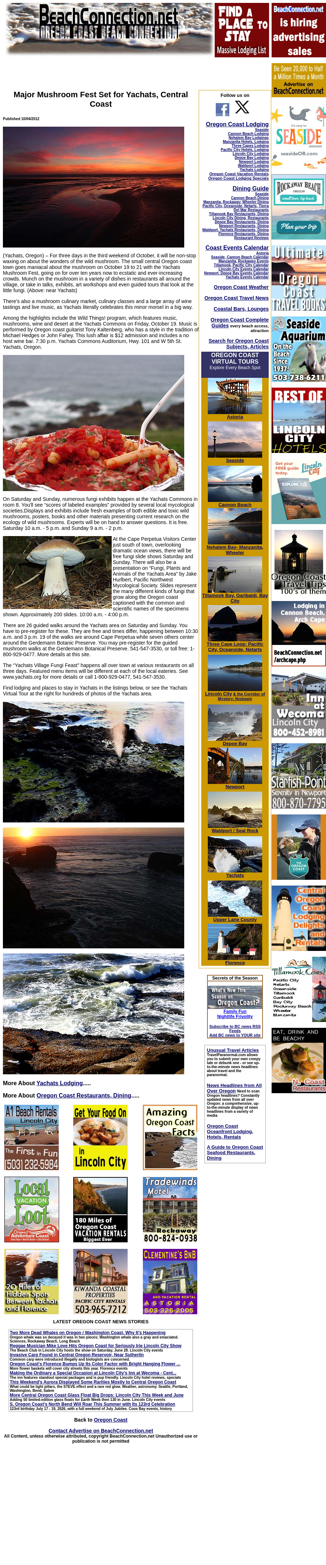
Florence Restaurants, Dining (243, 234)
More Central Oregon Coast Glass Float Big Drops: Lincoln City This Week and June (96, 1395)
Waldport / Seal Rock (235, 828)
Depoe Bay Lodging (252, 158)
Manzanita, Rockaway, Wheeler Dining (236, 202)
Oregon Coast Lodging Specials (238, 178)
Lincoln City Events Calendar (244, 269)
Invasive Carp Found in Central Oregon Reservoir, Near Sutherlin (77, 1354)
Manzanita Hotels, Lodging (246, 142)
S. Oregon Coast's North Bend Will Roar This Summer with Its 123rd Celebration (92, 1404)
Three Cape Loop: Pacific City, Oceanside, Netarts (235, 644)
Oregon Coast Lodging (237, 124)
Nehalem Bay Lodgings (248, 138)
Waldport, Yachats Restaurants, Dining (235, 230)
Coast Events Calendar (237, 248)
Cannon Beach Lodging (248, 134)
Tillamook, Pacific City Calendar (241, 265)
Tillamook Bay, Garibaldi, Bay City (235, 596)
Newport (235, 784)
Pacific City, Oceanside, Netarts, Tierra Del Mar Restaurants (236, 208)
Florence (235, 960)
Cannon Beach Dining (250, 198)
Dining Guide (251, 188)
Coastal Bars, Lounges (241, 309)
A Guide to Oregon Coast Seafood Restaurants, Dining (235, 1152)
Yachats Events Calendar (247, 277)
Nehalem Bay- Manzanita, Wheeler (235, 547)
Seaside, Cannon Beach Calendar (240, 257)
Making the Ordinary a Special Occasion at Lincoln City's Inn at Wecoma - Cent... (93, 1373)
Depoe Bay (235, 741)
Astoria (262, 253)
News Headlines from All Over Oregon (234, 1088)
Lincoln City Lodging (251, 154)
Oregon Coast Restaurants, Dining (84, 1095)
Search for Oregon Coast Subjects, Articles (239, 344)
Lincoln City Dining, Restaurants (241, 218)
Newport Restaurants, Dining (244, 226)
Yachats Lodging (59, 1083)
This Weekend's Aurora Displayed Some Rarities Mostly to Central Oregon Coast (93, 1382)
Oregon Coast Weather (241, 287)
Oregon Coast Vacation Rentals (239, 174)
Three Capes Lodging (250, 146)
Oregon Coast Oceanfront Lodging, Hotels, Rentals (230, 1131)
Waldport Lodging (253, 166)
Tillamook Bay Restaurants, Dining (239, 214)
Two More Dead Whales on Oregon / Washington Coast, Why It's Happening (88, 1332)
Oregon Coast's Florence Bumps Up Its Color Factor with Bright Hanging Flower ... (95, 1363)
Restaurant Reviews (251, 238)
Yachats (235, 873)
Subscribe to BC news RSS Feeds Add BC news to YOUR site (235, 1030)
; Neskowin (241, 696)
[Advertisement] (299, 1208)
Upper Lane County (235, 917)
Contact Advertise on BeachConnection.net (101, 1431)
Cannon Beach (235, 504)
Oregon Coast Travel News (237, 298)
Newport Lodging (254, 162)
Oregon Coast (111, 1420)
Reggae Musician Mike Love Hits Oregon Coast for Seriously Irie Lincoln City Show (95, 1345)
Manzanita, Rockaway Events (244, 261)
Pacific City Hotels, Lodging (245, 150)
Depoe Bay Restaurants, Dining (242, 222)
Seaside (262, 130)
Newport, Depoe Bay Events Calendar (236, 273)
